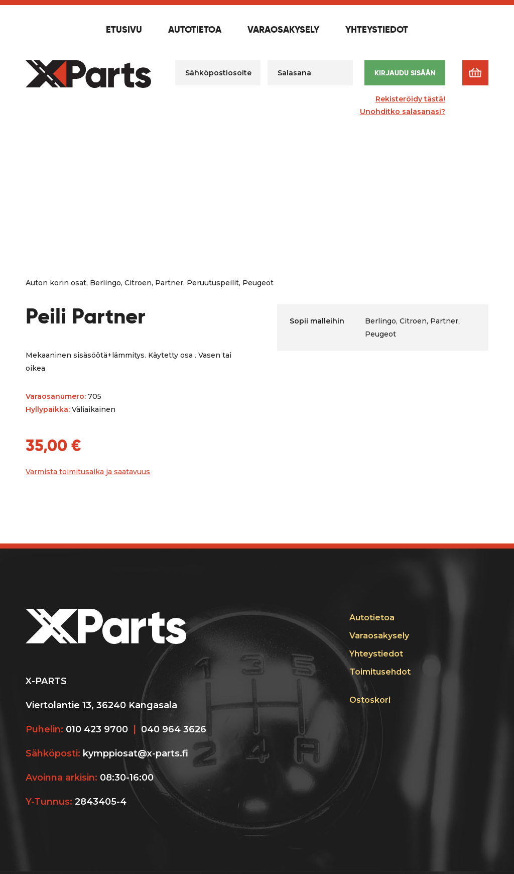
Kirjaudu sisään (404, 72)
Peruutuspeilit (213, 282)
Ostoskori (370, 700)
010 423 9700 (97, 729)
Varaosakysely (283, 30)
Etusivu (124, 30)
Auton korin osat (56, 282)
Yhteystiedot (376, 30)
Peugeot (258, 282)
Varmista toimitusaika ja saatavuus (88, 471)
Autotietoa (194, 30)
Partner (169, 282)
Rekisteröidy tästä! (410, 98)
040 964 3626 (173, 729)
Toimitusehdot (380, 672)
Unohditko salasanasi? (402, 111)
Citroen (138, 282)
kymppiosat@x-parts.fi (135, 753)
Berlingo (105, 282)
